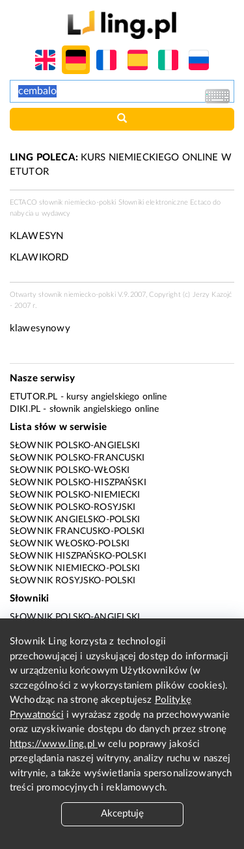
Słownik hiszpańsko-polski (78, 556)
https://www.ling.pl (54, 744)
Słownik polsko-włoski (69, 470)
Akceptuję (122, 813)
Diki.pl (25, 409)
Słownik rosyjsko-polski (72, 580)
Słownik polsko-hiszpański (78, 482)
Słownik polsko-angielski (75, 445)
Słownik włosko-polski (69, 543)
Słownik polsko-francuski (77, 458)
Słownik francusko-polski (77, 531)
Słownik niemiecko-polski (75, 568)
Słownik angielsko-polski (75, 519)
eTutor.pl (33, 396)
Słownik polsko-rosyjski (72, 507)
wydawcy (56, 213)
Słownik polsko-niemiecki (75, 495)
